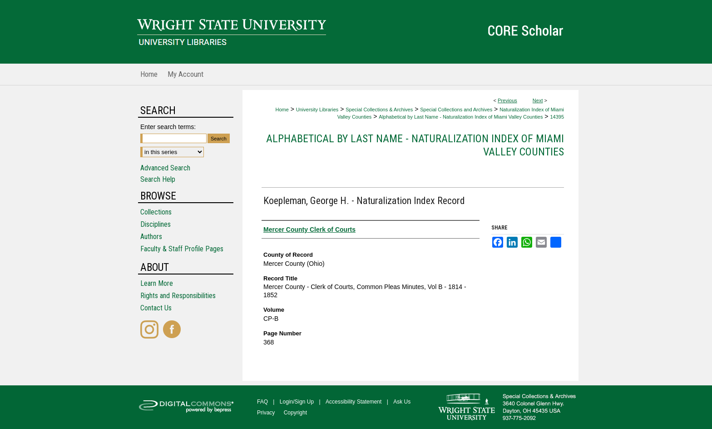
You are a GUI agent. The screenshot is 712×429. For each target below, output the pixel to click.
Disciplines (155, 224)
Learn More (156, 283)
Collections (156, 212)
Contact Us (156, 308)
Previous (507, 100)
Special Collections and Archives (456, 109)
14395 (557, 117)
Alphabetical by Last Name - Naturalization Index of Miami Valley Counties (461, 117)
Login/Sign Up (297, 402)
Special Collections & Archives (379, 109)
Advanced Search (165, 168)
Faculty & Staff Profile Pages (181, 248)
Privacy (266, 412)
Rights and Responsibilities (178, 295)
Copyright (295, 412)
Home (281, 109)
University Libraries (317, 109)
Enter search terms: (168, 126)
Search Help (157, 179)
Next (538, 100)
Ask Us (401, 402)
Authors (151, 236)
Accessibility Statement (353, 402)
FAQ (262, 402)
